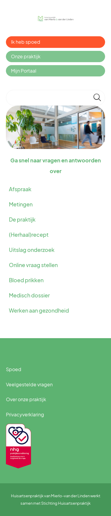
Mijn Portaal (23, 71)
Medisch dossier (29, 295)
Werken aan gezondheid (39, 310)
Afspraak (20, 189)
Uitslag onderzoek (31, 249)
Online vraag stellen (33, 264)
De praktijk (22, 219)
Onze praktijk (26, 56)
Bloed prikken (26, 280)
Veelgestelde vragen (29, 384)
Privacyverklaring (25, 414)
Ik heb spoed (25, 42)
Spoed (13, 369)
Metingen (21, 204)
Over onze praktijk (26, 399)
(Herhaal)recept (29, 234)
